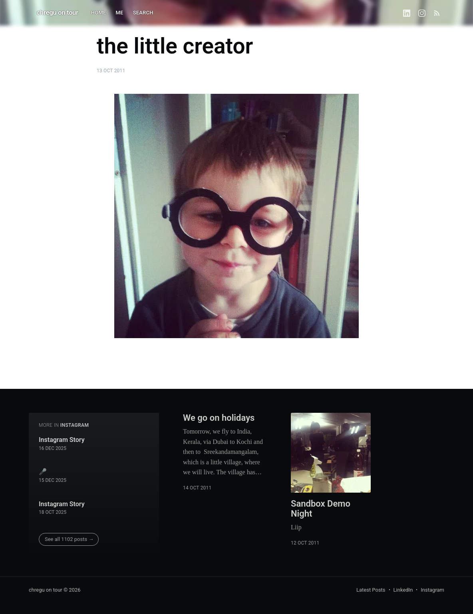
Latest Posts (371, 590)
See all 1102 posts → (69, 539)
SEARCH (143, 13)
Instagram (432, 590)
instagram (74, 425)
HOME (98, 13)
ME (119, 13)
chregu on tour (57, 12)
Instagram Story (62, 440)
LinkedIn (403, 590)
